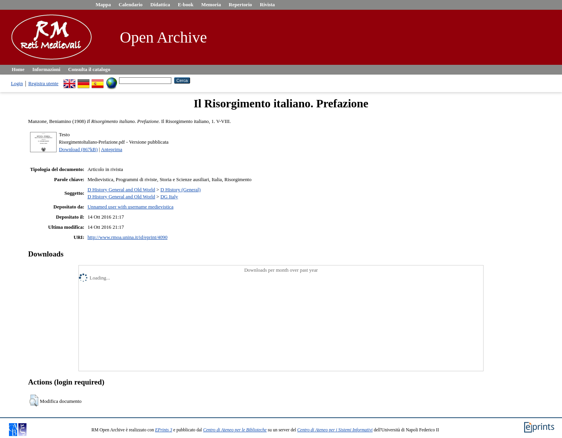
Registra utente (43, 83)
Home (18, 69)
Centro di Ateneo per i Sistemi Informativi (335, 429)
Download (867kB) (78, 149)
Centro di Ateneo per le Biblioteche (235, 429)
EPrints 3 (163, 429)
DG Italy (169, 196)
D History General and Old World (121, 189)
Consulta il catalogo (89, 69)
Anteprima (111, 149)
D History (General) (180, 189)
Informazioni (46, 69)
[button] (33, 400)
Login (17, 83)
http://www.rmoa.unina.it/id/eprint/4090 (127, 237)
